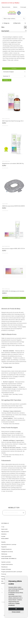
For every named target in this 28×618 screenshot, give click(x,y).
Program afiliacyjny (6, 569)
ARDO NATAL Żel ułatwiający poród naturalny (13, 291)
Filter (14, 68)
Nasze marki (4, 529)
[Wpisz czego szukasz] (14, 18)
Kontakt (3, 536)
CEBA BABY (5, 203)
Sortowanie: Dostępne (8, 71)
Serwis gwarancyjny (6, 556)
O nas (2, 526)
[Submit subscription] (23, 513)
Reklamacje (4, 554)
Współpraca (4, 566)
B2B (2, 581)
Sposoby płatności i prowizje (8, 544)
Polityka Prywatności (6, 549)
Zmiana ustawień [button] (16, 612)
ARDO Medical (6, 118)
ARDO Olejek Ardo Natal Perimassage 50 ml (12, 121)
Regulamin (4, 546)
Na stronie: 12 (6, 76)
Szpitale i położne (5, 562)
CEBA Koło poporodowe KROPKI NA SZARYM (13, 206)
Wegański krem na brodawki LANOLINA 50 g (13, 163)
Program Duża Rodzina (7, 564)
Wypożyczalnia (5, 531)
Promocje (3, 574)
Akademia (3, 534)
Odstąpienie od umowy (7, 551)
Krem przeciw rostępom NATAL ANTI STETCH (13, 248)
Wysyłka (3, 542)
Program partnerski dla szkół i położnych (11, 571)
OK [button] (16, 609)
